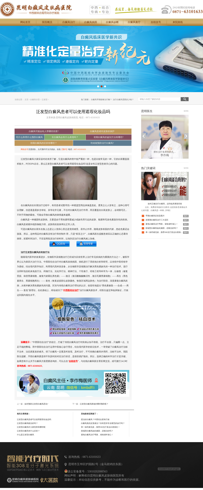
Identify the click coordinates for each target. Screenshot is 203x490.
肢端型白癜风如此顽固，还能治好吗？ (97, 431)
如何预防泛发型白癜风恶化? (36, 404)
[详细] (167, 210)
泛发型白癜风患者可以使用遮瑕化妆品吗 (34, 419)
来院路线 (178, 22)
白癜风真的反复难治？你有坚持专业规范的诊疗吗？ (103, 423)
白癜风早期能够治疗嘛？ (101, 99)
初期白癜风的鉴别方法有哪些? (108, 137)
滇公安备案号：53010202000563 (87, 471)
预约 (186, 216)
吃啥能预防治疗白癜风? (102, 143)
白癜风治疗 (68, 22)
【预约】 (64, 149)
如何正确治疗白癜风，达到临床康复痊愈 (165, 204)
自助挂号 (156, 22)
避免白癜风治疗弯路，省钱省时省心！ (97, 435)
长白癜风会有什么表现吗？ (65, 137)
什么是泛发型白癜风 (25, 435)
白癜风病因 (90, 22)
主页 (26, 99)
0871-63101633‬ (80, 149)
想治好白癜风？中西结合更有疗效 (95, 419)
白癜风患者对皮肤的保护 (102, 131)
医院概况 (47, 22)
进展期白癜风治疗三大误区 (157, 220)
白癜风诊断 (112, 22)
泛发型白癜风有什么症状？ (28, 431)
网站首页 (25, 22)
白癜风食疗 (134, 22)
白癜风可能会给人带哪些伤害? (44, 131)
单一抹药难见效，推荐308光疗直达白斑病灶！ (100, 427)
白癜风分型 (35, 99)
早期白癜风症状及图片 (155, 216)
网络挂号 (24, 149)
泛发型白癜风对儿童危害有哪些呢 (31, 427)
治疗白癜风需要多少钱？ (123, 99)
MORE (186, 111)
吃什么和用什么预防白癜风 (29, 137)
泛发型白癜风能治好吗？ (27, 423)
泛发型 (44, 99)
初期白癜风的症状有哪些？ (43, 143)
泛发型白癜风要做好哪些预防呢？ (94, 404)
